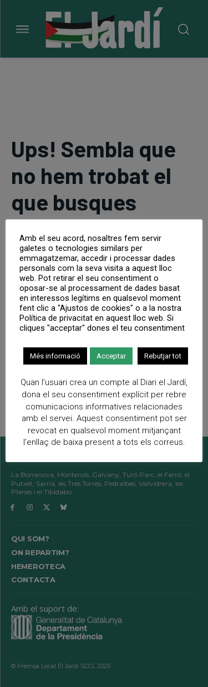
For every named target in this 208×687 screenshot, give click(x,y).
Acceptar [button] (111, 356)
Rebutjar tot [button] (162, 356)
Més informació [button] (55, 356)
